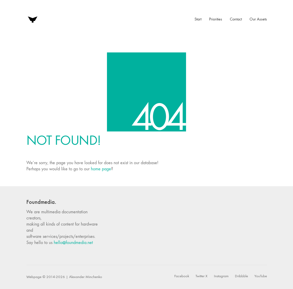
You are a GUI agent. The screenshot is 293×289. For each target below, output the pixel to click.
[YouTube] (260, 276)
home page (101, 169)
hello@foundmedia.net (73, 242)
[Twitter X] (202, 276)
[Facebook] (181, 276)
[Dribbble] (241, 276)
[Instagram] (221, 276)
